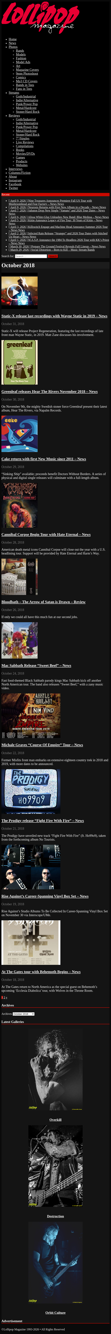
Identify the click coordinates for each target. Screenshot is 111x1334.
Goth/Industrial (26, 96)
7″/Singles (22, 138)
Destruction (55, 1216)
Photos (13, 47)
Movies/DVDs (25, 154)
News (12, 43)
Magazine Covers (27, 70)
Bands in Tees (25, 85)
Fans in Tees (24, 89)
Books (20, 150)
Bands (20, 51)
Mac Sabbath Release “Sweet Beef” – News (36, 665)
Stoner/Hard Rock (27, 112)
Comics (21, 77)
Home (13, 39)
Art (18, 66)
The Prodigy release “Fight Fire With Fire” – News (42, 820)
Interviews (15, 169)
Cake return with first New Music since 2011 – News (43, 459)
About (13, 176)
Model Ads (23, 62)
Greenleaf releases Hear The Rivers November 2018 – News (49, 391)
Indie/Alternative (27, 100)
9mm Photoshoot (27, 73)
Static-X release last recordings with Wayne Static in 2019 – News (54, 316)
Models (21, 54)
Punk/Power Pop (27, 104)
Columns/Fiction (20, 173)
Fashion (21, 58)
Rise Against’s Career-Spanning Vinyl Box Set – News (45, 896)
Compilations (24, 146)
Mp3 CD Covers (26, 81)
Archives (6, 1013)
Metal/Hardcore (26, 108)
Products (21, 161)
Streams (14, 92)
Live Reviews (25, 142)
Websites (22, 165)
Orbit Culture (55, 1313)
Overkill (56, 1120)
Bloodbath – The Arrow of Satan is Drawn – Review (43, 602)
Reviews (14, 115)
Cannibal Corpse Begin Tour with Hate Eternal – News (46, 534)
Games (20, 157)
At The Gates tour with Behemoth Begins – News (41, 972)
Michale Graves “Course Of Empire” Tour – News (42, 745)
